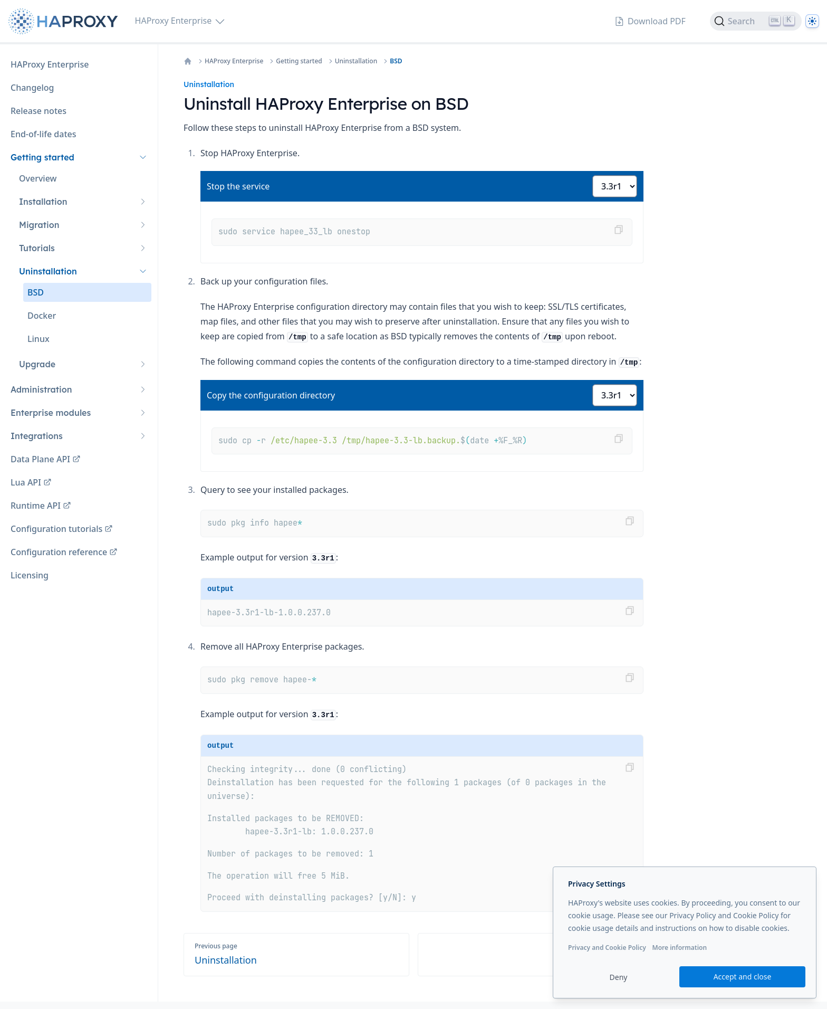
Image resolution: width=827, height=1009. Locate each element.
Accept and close (743, 977)
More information (679, 947)
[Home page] (65, 21)
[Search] (756, 21)
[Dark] (812, 21)
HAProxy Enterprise (234, 61)
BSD (396, 61)
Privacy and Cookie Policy (607, 947)
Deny (619, 977)
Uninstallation (356, 61)
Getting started (299, 61)
